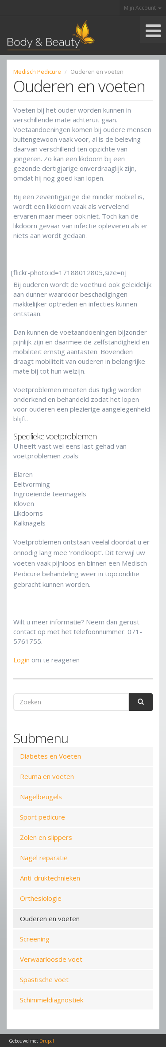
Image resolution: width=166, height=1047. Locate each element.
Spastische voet (44, 979)
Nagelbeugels (41, 796)
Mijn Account (143, 7)
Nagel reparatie (44, 857)
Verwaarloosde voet (51, 959)
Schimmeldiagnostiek (51, 999)
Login (21, 659)
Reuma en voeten (47, 776)
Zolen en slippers (46, 837)
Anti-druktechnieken (50, 877)
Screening (35, 938)
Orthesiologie (41, 898)
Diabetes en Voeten (50, 756)
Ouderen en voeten (50, 918)
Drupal (46, 1041)
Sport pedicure (42, 817)
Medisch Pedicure (37, 72)
